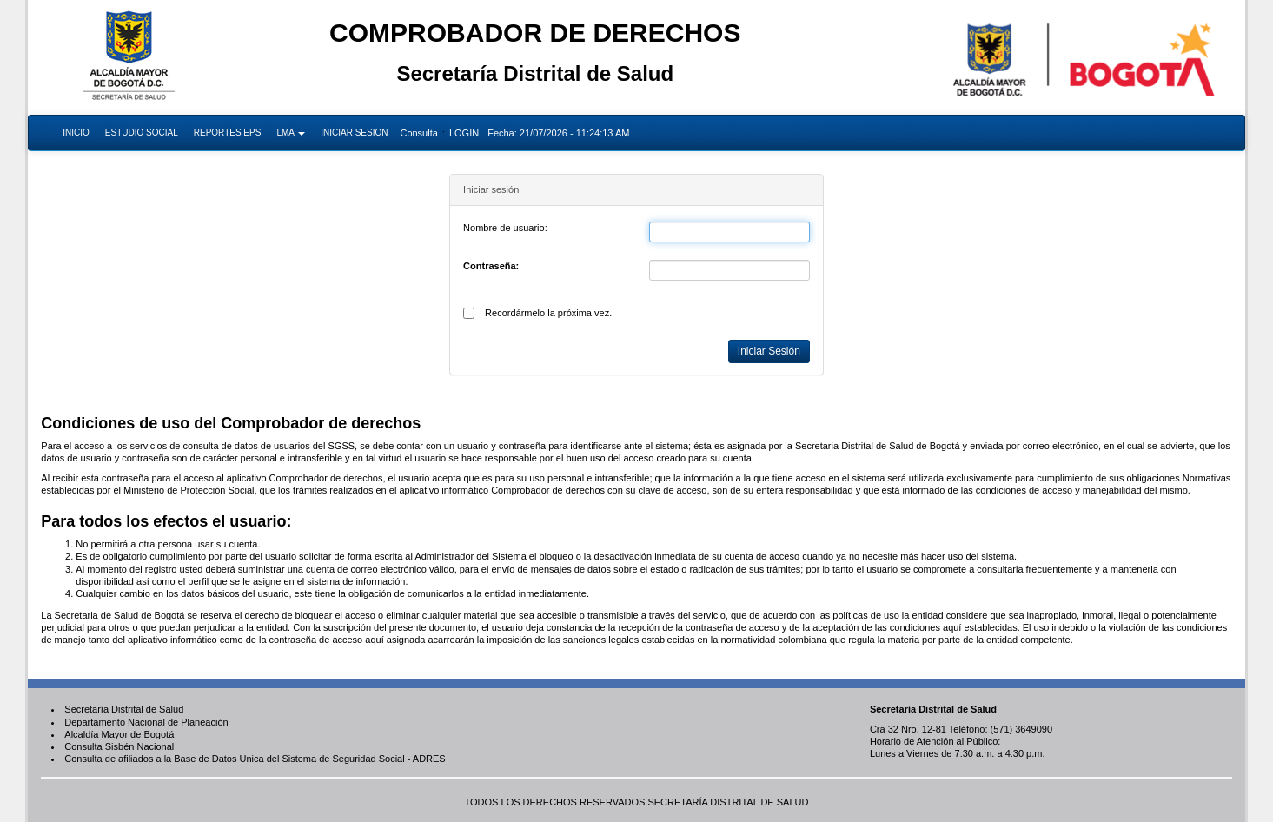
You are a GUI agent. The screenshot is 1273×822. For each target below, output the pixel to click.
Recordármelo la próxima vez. (548, 313)
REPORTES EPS (228, 132)
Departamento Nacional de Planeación (146, 722)
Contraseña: (491, 266)
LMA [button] (290, 132)
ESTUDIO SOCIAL (141, 132)
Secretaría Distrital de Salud (123, 709)
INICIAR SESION (354, 132)
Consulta (418, 133)
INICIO (76, 132)
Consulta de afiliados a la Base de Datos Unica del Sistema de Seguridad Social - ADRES (254, 758)
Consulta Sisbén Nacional (119, 746)
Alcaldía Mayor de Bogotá (119, 734)
